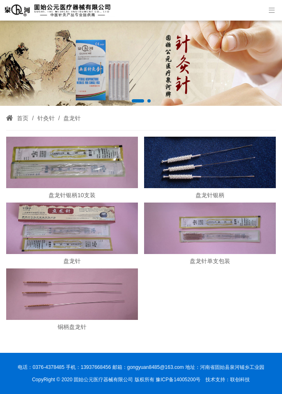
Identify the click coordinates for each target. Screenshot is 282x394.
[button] (138, 101)
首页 (22, 118)
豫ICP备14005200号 (178, 379)
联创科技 (240, 379)
